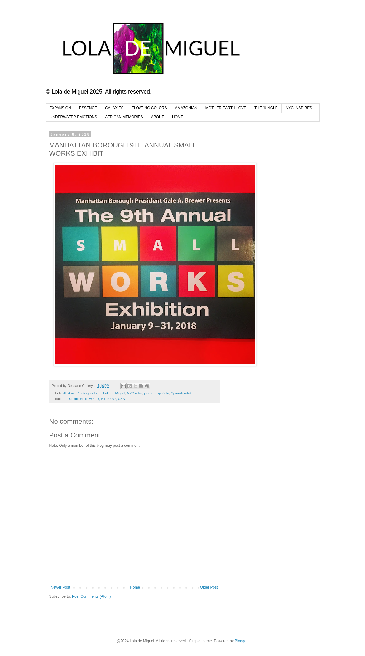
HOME (177, 117)
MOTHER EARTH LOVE (225, 108)
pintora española (156, 393)
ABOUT (157, 117)
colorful (95, 393)
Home (135, 587)
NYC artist (134, 393)
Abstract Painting (76, 393)
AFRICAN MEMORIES (124, 117)
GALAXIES (114, 108)
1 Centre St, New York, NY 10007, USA (95, 399)
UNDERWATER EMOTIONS (73, 117)
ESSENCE (88, 108)
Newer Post (60, 587)
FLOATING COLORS (149, 108)
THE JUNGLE (266, 108)
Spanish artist (181, 393)
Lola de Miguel (114, 393)
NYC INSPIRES (299, 108)
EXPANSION (60, 108)
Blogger (241, 641)
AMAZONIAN (186, 108)
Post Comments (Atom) (91, 596)
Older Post (209, 587)
